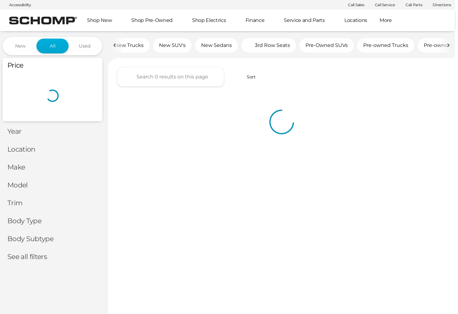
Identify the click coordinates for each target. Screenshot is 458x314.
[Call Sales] (353, 5)
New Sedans (216, 46)
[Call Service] (382, 5)
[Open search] (441, 21)
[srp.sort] (248, 77)
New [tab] (20, 46)
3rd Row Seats (268, 46)
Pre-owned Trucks (385, 46)
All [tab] (53, 46)
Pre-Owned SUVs (326, 46)
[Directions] (439, 5)
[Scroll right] (448, 46)
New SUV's (172, 46)
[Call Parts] (411, 5)
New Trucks (129, 46)
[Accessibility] (17, 5)
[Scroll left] (115, 46)
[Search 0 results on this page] (170, 77)
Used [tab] (84, 46)
